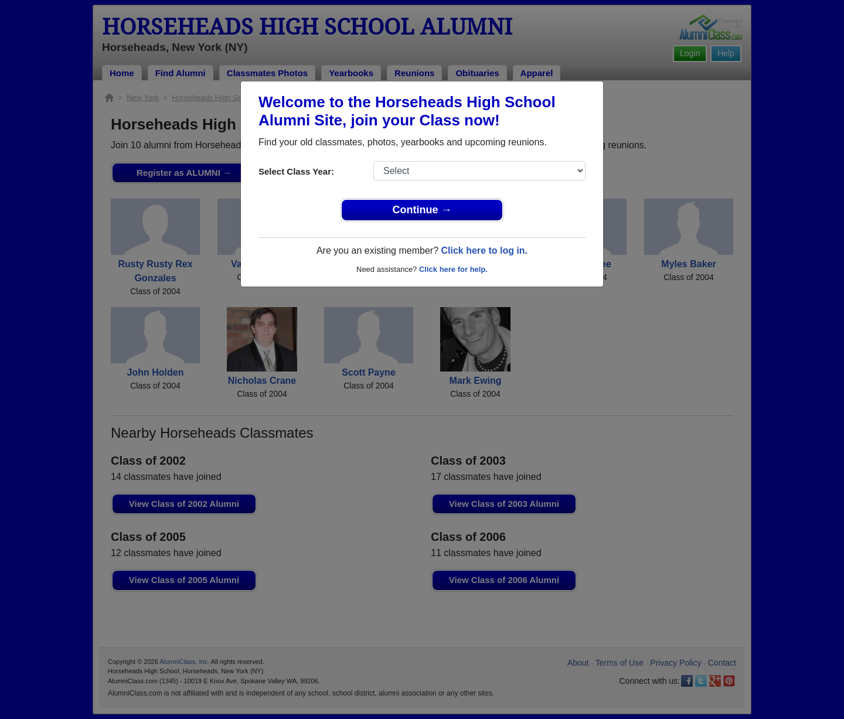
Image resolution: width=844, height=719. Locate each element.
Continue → (422, 210)
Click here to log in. (484, 250)
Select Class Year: (296, 171)
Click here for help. (453, 269)
